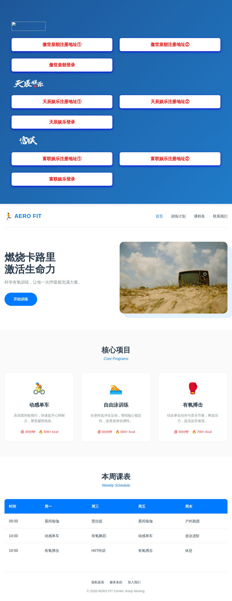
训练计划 (178, 216)
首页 (159, 216)
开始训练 (21, 299)
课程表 (199, 216)
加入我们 (134, 582)
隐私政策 (98, 582)
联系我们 (220, 216)
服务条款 (116, 582)
